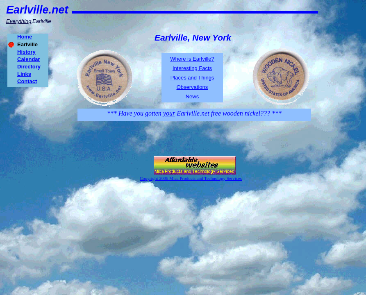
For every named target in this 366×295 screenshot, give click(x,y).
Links (24, 74)
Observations (192, 87)
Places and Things (192, 78)
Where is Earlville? (192, 59)
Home (24, 37)
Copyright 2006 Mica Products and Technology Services (191, 178)
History (26, 52)
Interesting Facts (192, 68)
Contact (27, 81)
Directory (29, 67)
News (192, 96)
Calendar (28, 59)
